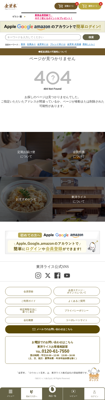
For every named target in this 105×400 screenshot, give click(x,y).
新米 (23, 44)
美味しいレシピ (90, 44)
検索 (91, 37)
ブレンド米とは (58, 44)
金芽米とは (42, 44)
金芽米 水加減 (74, 44)
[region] (57, 45)
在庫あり (31, 44)
